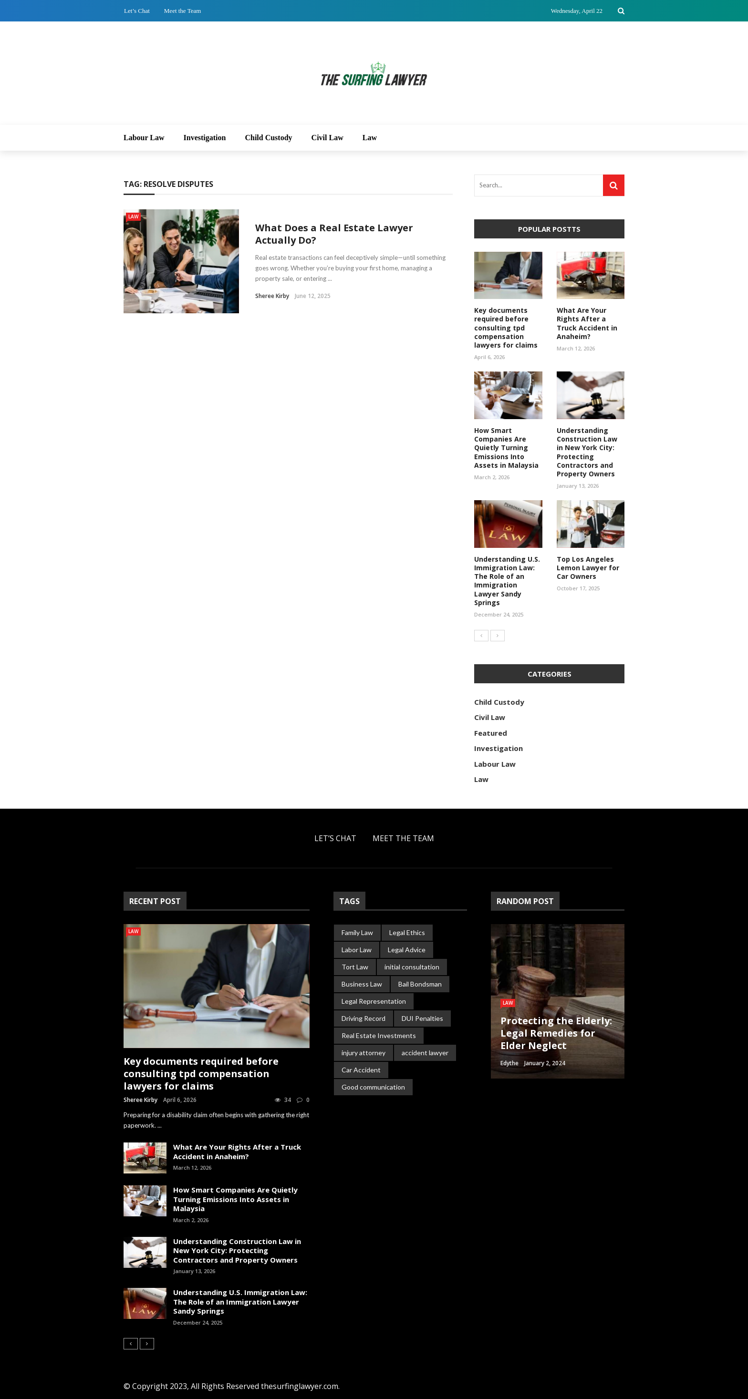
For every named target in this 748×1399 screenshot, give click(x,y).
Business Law (362, 984)
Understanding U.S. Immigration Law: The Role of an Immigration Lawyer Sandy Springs (507, 581)
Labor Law (357, 950)
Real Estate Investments (379, 1035)
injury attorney (363, 1053)
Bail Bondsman (420, 984)
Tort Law (355, 967)
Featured (490, 733)
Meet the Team (182, 10)
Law (370, 138)
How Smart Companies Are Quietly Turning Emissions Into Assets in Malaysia (506, 448)
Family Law (357, 932)
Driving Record (363, 1018)
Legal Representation (374, 1001)
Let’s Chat (137, 10)
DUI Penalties (422, 1018)
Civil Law (327, 138)
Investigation (205, 138)
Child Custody (268, 138)
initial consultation (411, 967)
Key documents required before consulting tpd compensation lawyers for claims (506, 328)
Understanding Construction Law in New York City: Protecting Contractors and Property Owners (587, 452)
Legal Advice (407, 950)
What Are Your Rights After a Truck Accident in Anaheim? (587, 323)
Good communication (373, 1087)
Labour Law (144, 138)
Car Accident (361, 1070)
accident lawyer (425, 1053)
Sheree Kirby (272, 296)
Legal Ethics (407, 932)
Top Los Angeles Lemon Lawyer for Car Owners (588, 568)
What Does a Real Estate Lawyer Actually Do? (334, 234)
